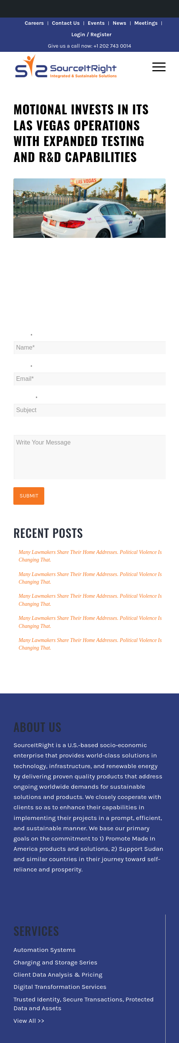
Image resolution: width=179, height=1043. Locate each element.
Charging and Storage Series (55, 962)
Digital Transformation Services (59, 986)
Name (22, 336)
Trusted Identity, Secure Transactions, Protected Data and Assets (83, 1003)
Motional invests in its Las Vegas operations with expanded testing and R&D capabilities (81, 132)
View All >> (28, 1020)
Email (22, 367)
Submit (28, 496)
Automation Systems (44, 949)
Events (96, 23)
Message (25, 430)
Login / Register (91, 34)
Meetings (146, 23)
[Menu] (155, 66)
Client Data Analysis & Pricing (57, 974)
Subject (25, 398)
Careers (34, 23)
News (119, 23)
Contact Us (66, 23)
